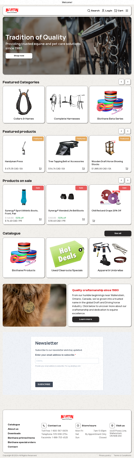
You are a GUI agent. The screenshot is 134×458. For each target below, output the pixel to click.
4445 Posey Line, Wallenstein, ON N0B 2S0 (118, 433)
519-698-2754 (60, 434)
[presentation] (55, 374)
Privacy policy (105, 455)
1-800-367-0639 (59, 430)
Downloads (14, 433)
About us (13, 429)
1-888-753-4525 (60, 437)
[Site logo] (12, 10)
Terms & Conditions (122, 455)
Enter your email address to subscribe (55, 355)
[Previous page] (121, 82)
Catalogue (14, 424)
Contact (13, 446)
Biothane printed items (21, 437)
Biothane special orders (22, 442)
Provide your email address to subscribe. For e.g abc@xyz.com (58, 366)
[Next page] (128, 82)
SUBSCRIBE (44, 384)
